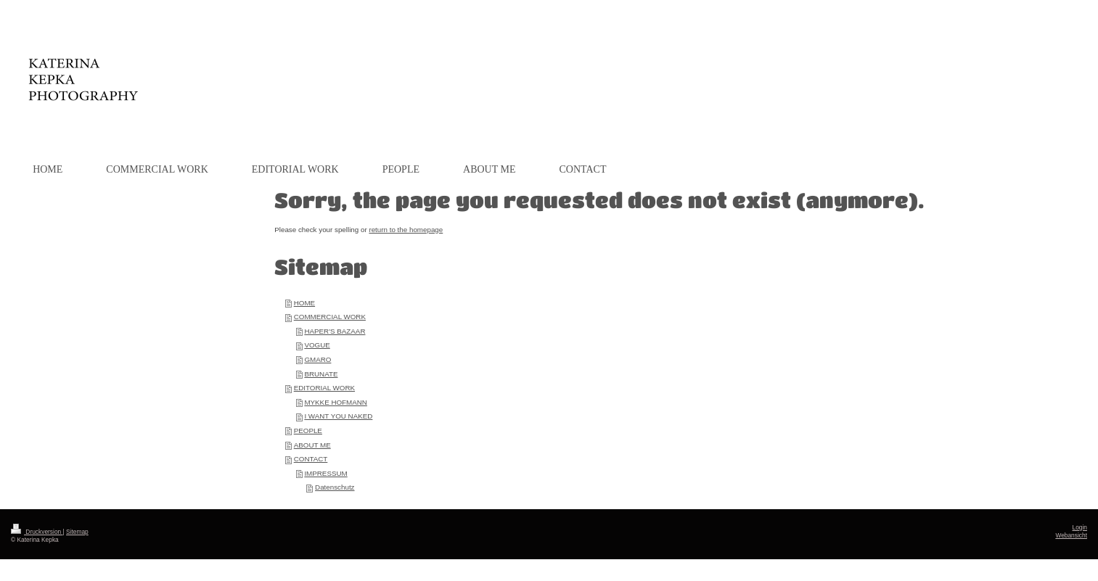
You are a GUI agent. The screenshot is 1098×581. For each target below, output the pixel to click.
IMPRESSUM (325, 473)
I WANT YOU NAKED (338, 416)
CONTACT (311, 459)
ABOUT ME (312, 445)
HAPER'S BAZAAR (334, 331)
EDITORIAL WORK (324, 388)
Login (1080, 527)
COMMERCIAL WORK (330, 317)
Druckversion (37, 531)
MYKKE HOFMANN (335, 402)
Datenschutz (334, 487)
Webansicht (1071, 535)
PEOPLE (308, 430)
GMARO (317, 359)
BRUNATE (320, 374)
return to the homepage (406, 230)
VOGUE (316, 345)
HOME (304, 303)
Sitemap (77, 531)
